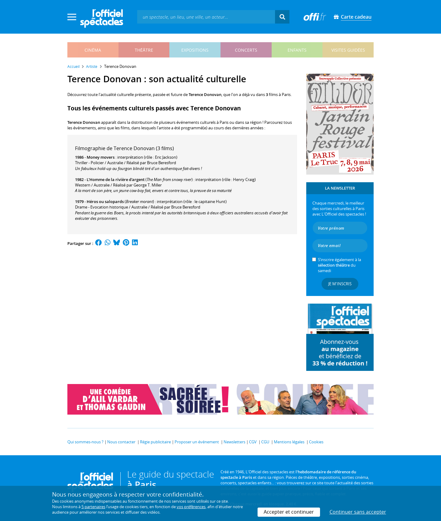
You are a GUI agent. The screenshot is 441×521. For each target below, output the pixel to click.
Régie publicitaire (155, 442)
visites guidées (348, 50)
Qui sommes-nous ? (85, 442)
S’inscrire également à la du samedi (339, 265)
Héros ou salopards (105, 201)
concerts (246, 50)
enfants (297, 50)
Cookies (316, 442)
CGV (253, 442)
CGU (265, 442)
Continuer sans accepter (358, 511)
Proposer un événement (197, 442)
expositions (195, 50)
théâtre (144, 50)
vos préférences (191, 506)
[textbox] (206, 16)
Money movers (101, 157)
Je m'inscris (340, 283)
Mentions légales (289, 442)
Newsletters (234, 442)
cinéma (93, 50)
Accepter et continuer (289, 511)
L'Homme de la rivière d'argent (116, 179)
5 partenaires (93, 506)
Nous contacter (121, 442)
